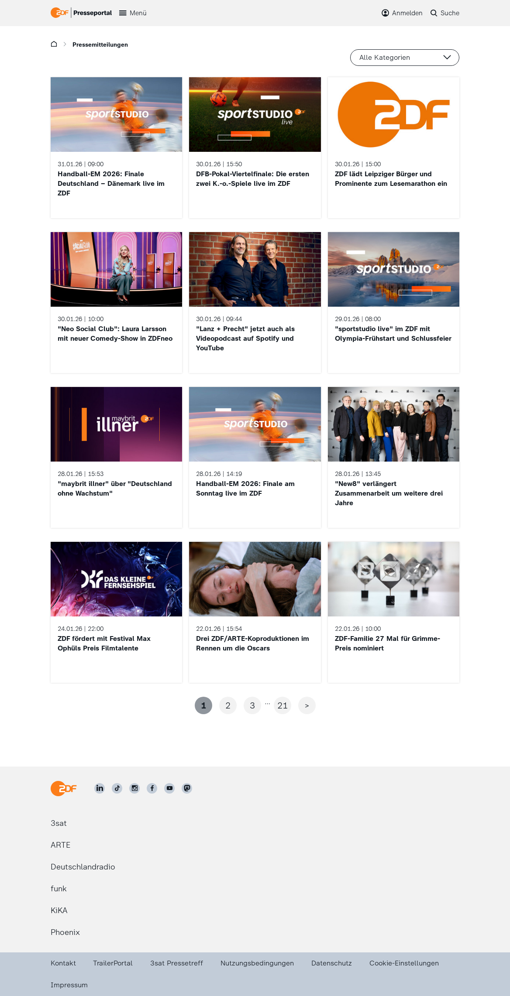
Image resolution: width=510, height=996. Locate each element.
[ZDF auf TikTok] (117, 788)
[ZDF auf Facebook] (152, 788)
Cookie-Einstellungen (404, 963)
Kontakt (63, 963)
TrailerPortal (113, 963)
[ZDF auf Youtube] (169, 788)
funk (59, 888)
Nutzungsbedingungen (257, 963)
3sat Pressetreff (176, 963)
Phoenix (65, 932)
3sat (59, 823)
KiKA (59, 910)
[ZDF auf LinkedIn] (99, 788)
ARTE (60, 845)
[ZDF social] (187, 788)
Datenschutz (331, 963)
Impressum (69, 985)
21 (282, 705)
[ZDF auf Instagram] (134, 788)
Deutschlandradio (83, 867)
